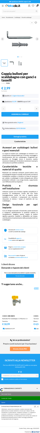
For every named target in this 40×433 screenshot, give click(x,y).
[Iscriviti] (37, 375)
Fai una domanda (20, 276)
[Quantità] (20, 108)
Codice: (3, 83)
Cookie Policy (22, 428)
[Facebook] (18, 372)
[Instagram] (21, 372)
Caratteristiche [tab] (20, 141)
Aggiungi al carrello (20, 114)
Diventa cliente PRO (20, 349)
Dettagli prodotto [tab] (20, 137)
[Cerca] (20, 11)
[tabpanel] (20, 39)
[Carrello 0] (37, 6)
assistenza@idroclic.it (21, 257)
